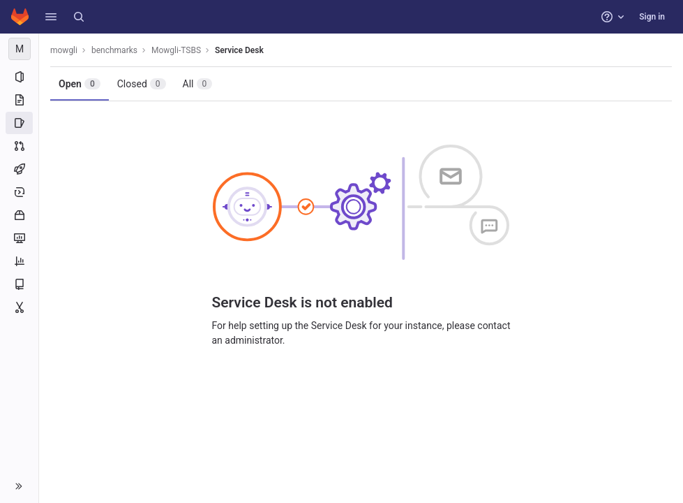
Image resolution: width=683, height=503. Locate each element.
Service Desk (239, 50)
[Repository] (19, 100)
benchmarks (114, 50)
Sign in (652, 17)
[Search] (79, 17)
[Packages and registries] (19, 215)
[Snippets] (19, 307)
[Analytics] (19, 261)
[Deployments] (19, 192)
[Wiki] (19, 284)
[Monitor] (19, 238)
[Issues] (19, 123)
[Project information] (19, 77)
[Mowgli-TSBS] (19, 49)
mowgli (63, 50)
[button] (51, 17)
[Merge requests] (19, 146)
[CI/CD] (19, 169)
